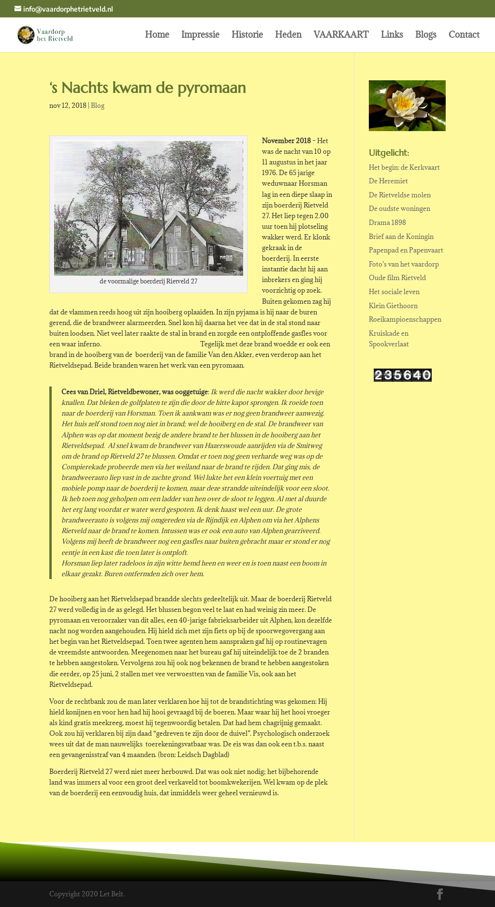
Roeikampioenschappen (405, 319)
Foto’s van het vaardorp (404, 264)
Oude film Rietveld (397, 277)
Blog (97, 105)
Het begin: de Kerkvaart (404, 167)
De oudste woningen (399, 208)
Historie (247, 35)
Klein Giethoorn (393, 305)
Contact (464, 35)
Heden (288, 35)
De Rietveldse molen (400, 195)
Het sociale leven (394, 291)
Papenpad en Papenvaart (406, 250)
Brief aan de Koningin (401, 236)
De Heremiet (388, 181)
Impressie (200, 35)
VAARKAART (341, 35)
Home (157, 35)
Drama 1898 (387, 222)
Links (392, 35)
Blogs (426, 35)
